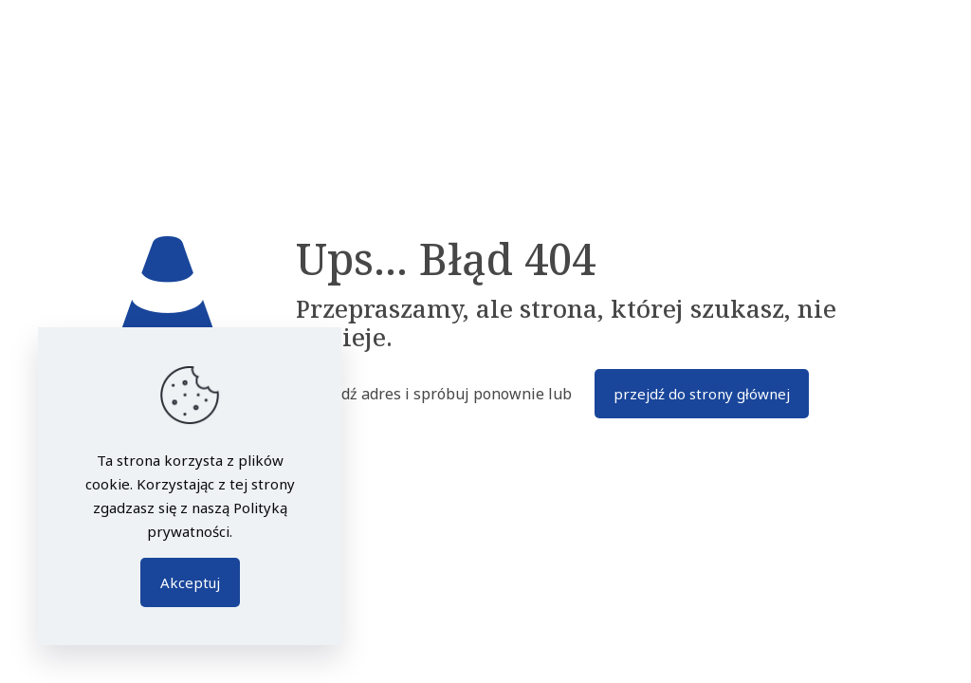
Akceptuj (190, 582)
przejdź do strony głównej (702, 393)
